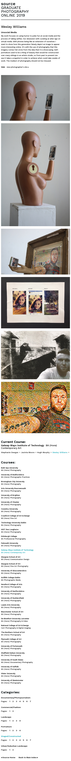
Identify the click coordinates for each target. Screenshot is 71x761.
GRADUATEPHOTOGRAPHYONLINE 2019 (15, 11)
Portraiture (6, 727)
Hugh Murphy (43, 452)
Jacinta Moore (28, 452)
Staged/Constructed (11, 736)
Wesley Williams (59, 452)
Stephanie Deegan (9, 452)
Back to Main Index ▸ (28, 757)
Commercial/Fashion (11, 707)
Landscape (6, 717)
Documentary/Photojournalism (15, 698)
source (8, 3)
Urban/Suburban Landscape (14, 746)
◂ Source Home (8, 757)
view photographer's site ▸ (18, 67)
